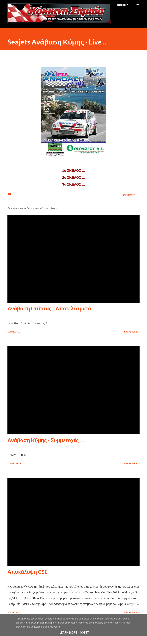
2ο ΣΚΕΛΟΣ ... (73, 177)
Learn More (68, 632)
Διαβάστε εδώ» (132, 331)
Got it (84, 632)
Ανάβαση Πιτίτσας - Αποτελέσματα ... (51, 308)
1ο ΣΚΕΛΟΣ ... (73, 170)
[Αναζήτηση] (123, 5)
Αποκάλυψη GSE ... (29, 572)
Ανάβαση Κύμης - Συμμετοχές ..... (46, 440)
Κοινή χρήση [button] (129, 195)
